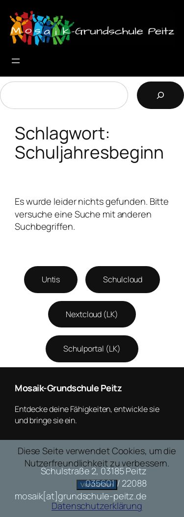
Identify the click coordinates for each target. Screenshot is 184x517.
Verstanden (96, 485)
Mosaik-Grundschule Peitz (68, 388)
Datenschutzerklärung (97, 506)
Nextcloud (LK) (92, 314)
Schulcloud (122, 279)
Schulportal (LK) (91, 348)
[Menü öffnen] (16, 61)
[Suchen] (160, 95)
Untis (51, 279)
